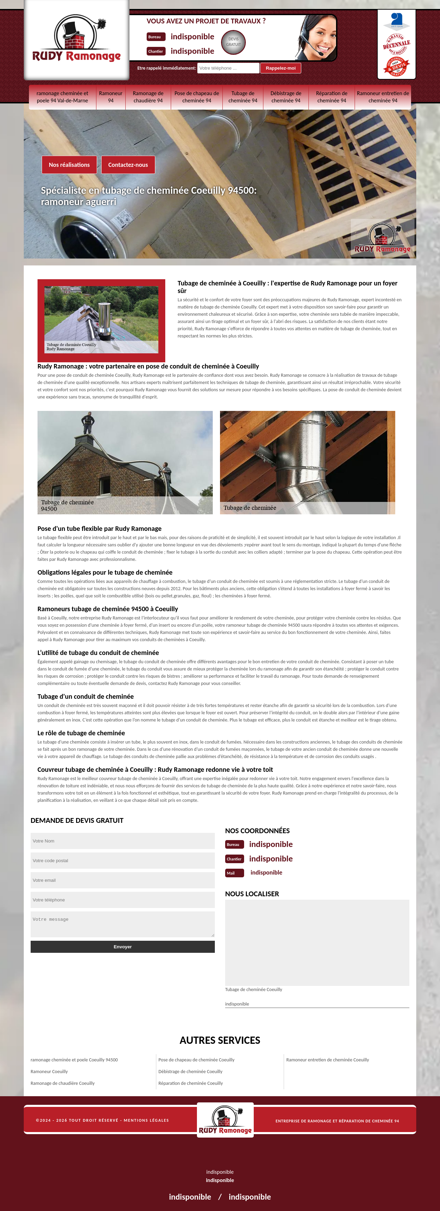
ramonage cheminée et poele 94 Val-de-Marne (62, 97)
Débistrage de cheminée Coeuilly (190, 1070)
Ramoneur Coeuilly (49, 1070)
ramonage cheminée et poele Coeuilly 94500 (74, 1058)
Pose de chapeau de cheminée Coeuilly (196, 1058)
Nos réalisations (69, 165)
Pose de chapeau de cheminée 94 (197, 97)
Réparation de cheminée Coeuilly (190, 1082)
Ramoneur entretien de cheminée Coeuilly (327, 1058)
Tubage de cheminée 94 (243, 97)
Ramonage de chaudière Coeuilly (63, 1082)
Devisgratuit (242, 42)
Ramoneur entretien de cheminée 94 (383, 97)
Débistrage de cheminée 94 (286, 97)
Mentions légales (146, 1119)
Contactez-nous (128, 165)
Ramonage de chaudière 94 (148, 97)
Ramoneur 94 (111, 97)
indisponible (197, 35)
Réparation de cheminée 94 (331, 97)
